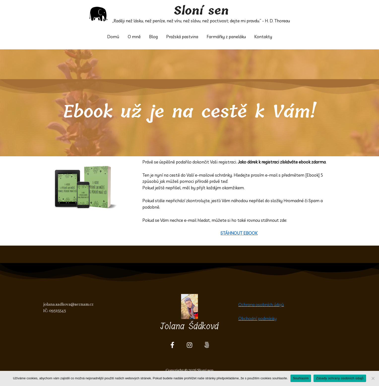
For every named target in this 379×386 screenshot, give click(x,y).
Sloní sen (201, 11)
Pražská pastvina (182, 36)
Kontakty (263, 36)
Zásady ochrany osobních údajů (340, 378)
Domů (113, 36)
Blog (153, 36)
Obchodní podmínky (257, 318)
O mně (134, 36)
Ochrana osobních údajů (261, 304)
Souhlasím (301, 378)
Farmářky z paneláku (226, 36)
